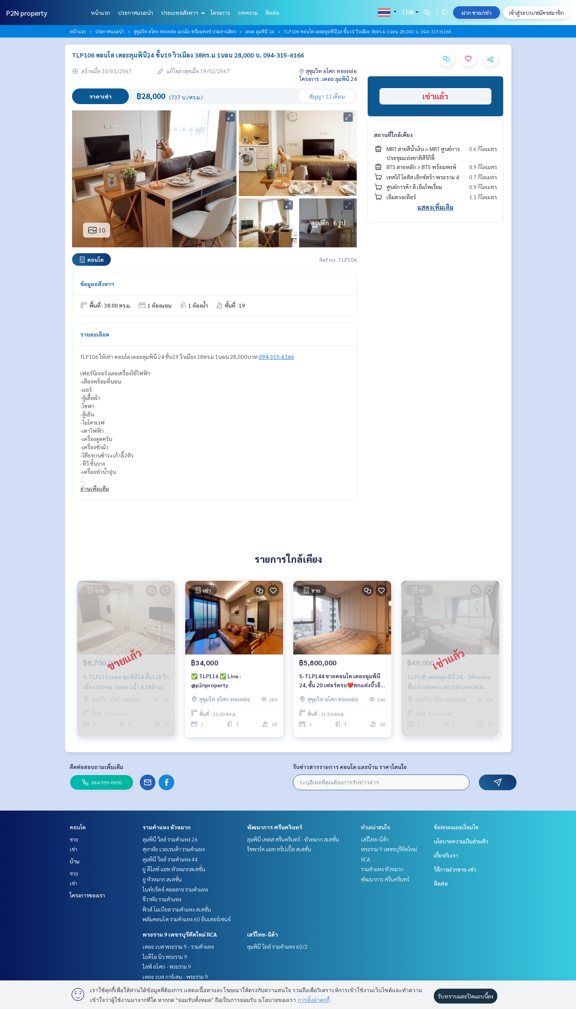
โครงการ (220, 12)
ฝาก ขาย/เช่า (476, 12)
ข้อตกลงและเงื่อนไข (456, 827)
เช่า (73, 848)
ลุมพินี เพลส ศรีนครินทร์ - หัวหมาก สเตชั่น (293, 839)
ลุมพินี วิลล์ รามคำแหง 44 (170, 859)
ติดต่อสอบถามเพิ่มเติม (96, 766)
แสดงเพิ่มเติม (435, 207)
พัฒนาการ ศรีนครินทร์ (274, 827)
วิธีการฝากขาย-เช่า (455, 869)
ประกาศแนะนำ (135, 12)
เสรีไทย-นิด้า (262, 934)
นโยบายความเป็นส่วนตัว (461, 841)
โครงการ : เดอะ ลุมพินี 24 (328, 78)
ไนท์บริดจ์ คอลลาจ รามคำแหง (175, 889)
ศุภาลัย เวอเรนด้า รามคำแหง (174, 848)
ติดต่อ (272, 12)
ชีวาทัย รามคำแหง (162, 899)
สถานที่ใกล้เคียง (393, 134)
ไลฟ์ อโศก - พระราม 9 (167, 966)
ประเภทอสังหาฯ (182, 12)
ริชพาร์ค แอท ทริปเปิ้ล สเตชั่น (279, 848)
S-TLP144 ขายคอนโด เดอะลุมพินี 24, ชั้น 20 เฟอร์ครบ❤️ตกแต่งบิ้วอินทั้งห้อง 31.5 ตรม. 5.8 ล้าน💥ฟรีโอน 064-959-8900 (340, 682)
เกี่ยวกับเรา (446, 855)
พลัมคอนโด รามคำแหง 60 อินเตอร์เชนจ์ (187, 919)
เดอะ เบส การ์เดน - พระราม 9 (175, 976)
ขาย (74, 839)
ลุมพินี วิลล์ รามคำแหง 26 (170, 839)
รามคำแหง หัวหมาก (167, 827)
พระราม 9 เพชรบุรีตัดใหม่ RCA (180, 934)
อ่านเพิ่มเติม (94, 488)
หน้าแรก (100, 12)
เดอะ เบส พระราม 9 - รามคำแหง (178, 946)
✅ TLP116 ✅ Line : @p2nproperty (216, 682)
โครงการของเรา (87, 895)
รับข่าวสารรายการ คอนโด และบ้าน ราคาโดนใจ (350, 766)
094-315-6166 (276, 356)
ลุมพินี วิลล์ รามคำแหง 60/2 (277, 946)
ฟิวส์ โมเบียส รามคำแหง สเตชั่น (177, 909)
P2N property (26, 12)
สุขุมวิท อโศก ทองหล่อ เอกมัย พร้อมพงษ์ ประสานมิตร (185, 31)
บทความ (248, 12)
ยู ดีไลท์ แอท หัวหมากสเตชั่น (174, 868)
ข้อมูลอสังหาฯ (97, 283)
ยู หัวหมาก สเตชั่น (162, 879)
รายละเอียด (94, 334)
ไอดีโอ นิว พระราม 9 (165, 956)
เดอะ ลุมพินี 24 (259, 31)
